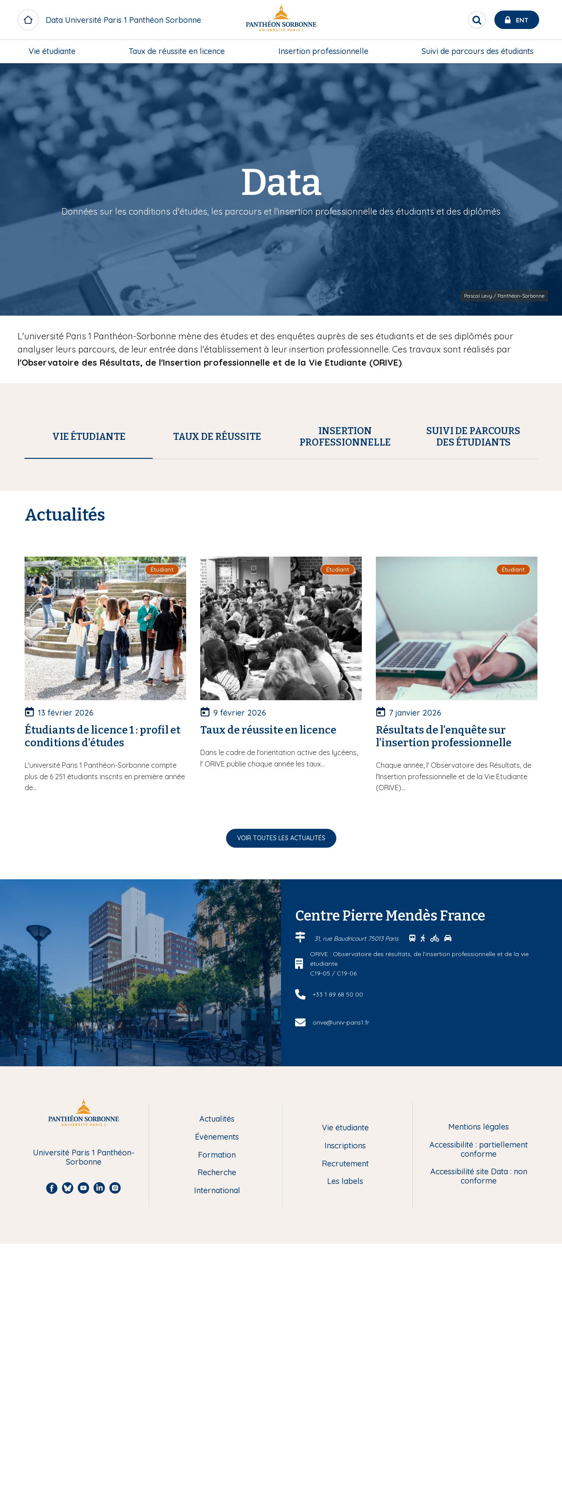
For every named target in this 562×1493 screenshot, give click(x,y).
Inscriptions (345, 1395)
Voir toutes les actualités (281, 1087)
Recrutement (345, 1413)
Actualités (216, 1368)
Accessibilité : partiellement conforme (478, 1399)
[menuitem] (52, 51)
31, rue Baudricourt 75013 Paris (357, 1188)
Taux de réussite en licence (177, 51)
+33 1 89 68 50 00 (338, 1244)
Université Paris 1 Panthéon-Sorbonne (83, 1407)
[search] (477, 20)
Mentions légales (478, 1376)
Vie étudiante (52, 51)
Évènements (217, 1386)
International (217, 1440)
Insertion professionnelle (323, 51)
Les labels (345, 1430)
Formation (217, 1404)
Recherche (217, 1422)
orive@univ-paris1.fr (341, 1272)
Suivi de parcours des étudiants (477, 51)
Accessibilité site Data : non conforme (478, 1426)
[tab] (89, 437)
